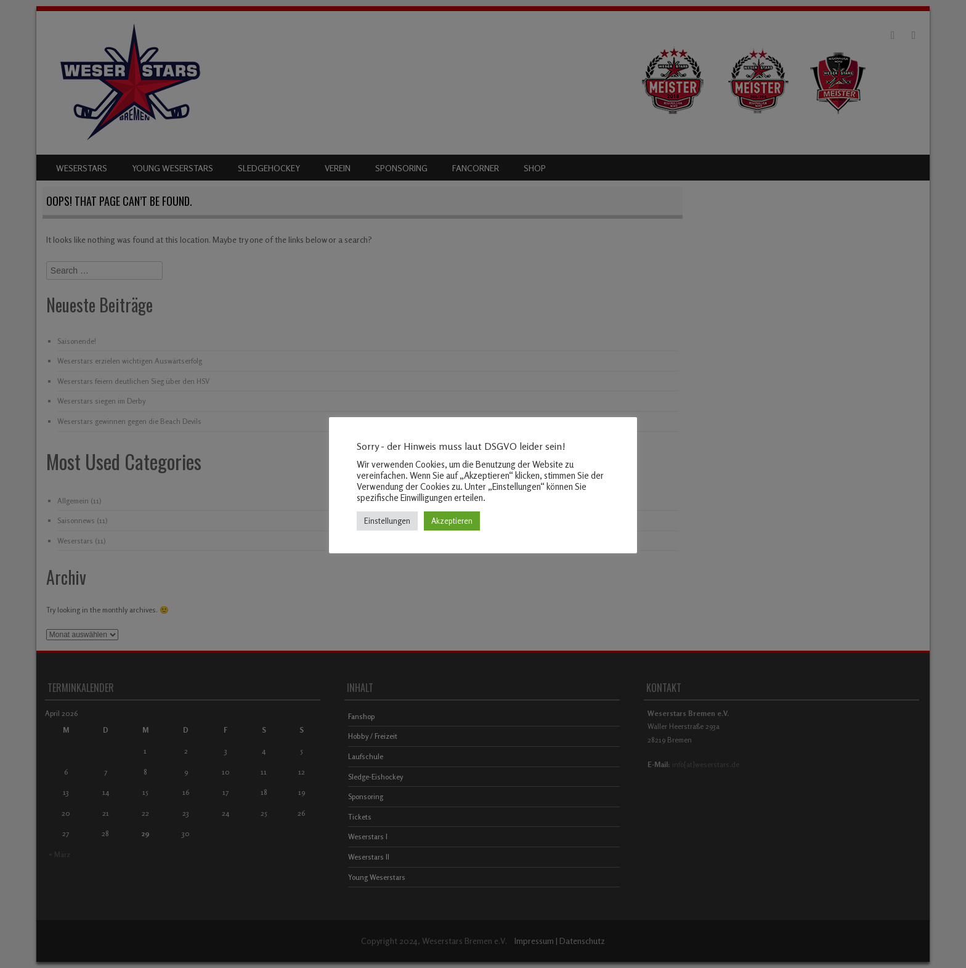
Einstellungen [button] (387, 521)
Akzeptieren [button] (452, 521)
